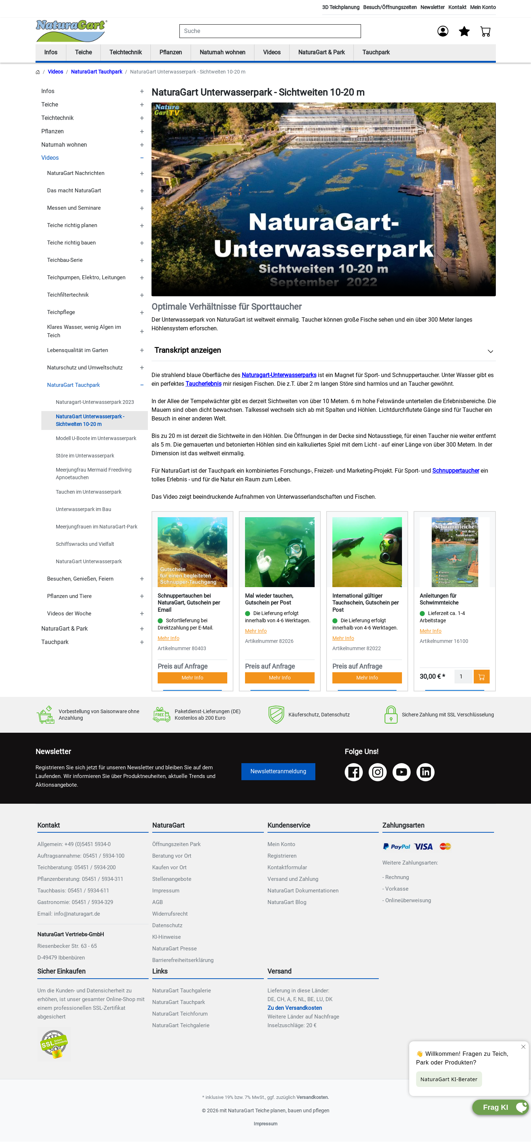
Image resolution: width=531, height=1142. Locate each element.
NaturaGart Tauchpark (96, 72)
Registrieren (281, 856)
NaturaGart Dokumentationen (303, 891)
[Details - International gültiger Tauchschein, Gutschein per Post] (367, 551)
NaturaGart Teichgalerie (181, 1025)
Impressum (165, 891)
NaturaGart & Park (321, 52)
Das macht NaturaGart (74, 191)
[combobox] (270, 31)
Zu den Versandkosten (294, 1008)
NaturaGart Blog (286, 902)
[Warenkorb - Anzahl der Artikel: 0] (486, 31)
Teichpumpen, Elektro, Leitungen (86, 278)
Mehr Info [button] (192, 678)
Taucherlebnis (203, 384)
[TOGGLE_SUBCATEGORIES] (142, 92)
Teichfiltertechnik (68, 295)
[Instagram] (378, 773)
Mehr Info (168, 638)
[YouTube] (402, 773)
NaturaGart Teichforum (180, 1014)
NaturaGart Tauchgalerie (181, 991)
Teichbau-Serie (65, 260)
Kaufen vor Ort (169, 868)
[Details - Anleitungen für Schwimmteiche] (454, 551)
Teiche (83, 52)
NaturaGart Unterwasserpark (89, 561)
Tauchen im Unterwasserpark (88, 492)
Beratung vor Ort (171, 856)
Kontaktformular (287, 868)
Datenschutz (167, 926)
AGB (157, 902)
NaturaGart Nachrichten (75, 173)
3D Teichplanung (341, 7)
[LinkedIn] (425, 773)
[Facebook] (354, 773)
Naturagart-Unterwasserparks (279, 375)
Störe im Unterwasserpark (85, 456)
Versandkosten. (312, 1097)
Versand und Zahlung (292, 879)
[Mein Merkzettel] (464, 31)
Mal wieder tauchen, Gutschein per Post (269, 599)
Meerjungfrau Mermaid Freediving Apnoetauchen (94, 474)
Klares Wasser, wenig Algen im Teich (84, 331)
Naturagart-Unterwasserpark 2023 (95, 402)
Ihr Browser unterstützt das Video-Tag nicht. (324, 199)
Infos (50, 52)
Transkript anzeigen (187, 350)
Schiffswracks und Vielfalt (85, 544)
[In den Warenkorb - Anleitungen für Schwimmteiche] (482, 677)
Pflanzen (170, 52)
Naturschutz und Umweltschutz (85, 367)
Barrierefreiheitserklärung (182, 960)
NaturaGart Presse (174, 949)
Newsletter (432, 7)
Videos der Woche (69, 614)
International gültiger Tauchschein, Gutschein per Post (365, 603)
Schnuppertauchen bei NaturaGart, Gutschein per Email (189, 603)
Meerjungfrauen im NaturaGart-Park (96, 527)
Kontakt (457, 7)
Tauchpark (376, 52)
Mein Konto (483, 7)
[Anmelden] (443, 31)
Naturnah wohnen (222, 52)
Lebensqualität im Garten (77, 350)
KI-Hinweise (166, 937)
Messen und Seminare (74, 208)
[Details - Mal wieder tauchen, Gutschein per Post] (280, 551)
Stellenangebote (171, 879)
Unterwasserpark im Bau (83, 509)
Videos (272, 52)
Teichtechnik (125, 52)
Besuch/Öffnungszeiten (390, 7)
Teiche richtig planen (72, 225)
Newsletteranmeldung (278, 771)
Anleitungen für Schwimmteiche (439, 599)
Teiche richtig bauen (71, 243)
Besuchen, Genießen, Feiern (80, 579)
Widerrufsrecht (170, 914)
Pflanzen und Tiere (69, 596)
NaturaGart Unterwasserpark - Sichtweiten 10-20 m (90, 420)
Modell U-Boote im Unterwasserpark (96, 439)
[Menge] (464, 677)
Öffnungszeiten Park (176, 844)
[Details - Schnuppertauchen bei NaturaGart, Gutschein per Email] (192, 551)
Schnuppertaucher (455, 471)
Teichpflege (61, 312)
